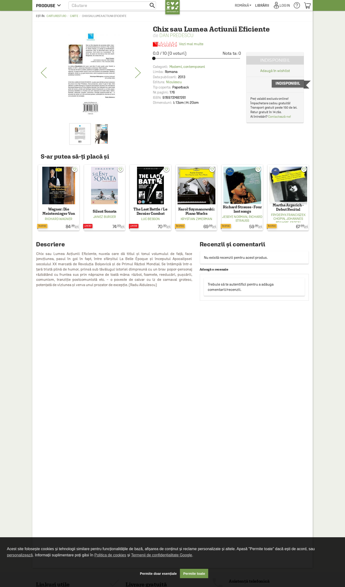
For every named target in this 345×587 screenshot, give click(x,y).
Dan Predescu (176, 35)
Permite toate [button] (194, 574)
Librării (262, 5)
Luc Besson (150, 219)
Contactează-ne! (279, 116)
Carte (74, 16)
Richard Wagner (58, 219)
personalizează (20, 555)
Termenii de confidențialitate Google (161, 555)
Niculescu (174, 82)
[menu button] (49, 5)
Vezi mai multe (178, 44)
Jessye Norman (234, 217)
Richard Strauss (249, 218)
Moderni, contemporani (187, 67)
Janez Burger (104, 217)
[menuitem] (243, 5)
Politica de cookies (110, 555)
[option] (91, 73)
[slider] (197, 58)
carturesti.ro (56, 16)
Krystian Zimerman (196, 219)
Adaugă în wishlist (275, 71)
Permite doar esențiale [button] (158, 574)
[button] (112, 5)
